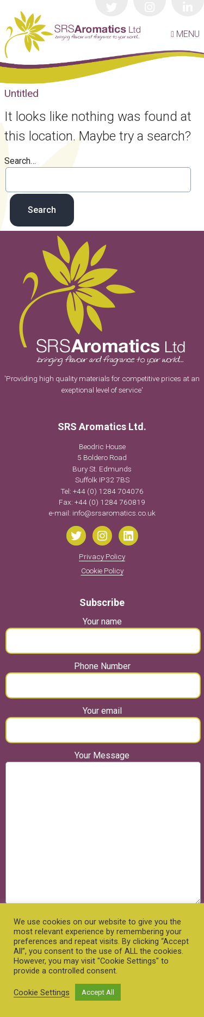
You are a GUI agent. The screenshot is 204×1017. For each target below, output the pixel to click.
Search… (20, 161)
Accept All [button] (98, 992)
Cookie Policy (102, 570)
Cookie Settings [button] (42, 992)
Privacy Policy (102, 556)
